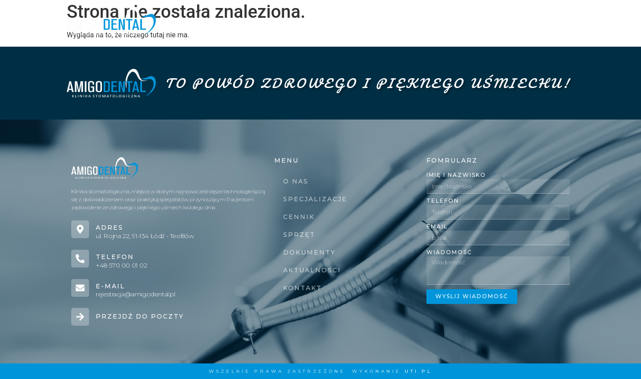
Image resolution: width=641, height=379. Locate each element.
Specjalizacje (256, 21)
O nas (198, 21)
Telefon (115, 257)
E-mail (110, 286)
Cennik (317, 21)
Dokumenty (418, 21)
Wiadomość (449, 252)
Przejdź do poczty (140, 316)
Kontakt (548, 21)
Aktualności (486, 21)
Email (437, 227)
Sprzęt (362, 21)
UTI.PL (418, 371)
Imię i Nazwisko (456, 175)
